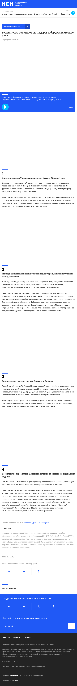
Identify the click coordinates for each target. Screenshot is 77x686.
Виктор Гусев (31, 564)
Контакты (17, 638)
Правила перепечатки (11, 675)
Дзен (34, 523)
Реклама (27, 638)
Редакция (6, 638)
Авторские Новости (16, 564)
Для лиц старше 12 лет (33, 675)
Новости (27, 523)
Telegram (45, 523)
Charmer (14, 680)
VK (39, 523)
